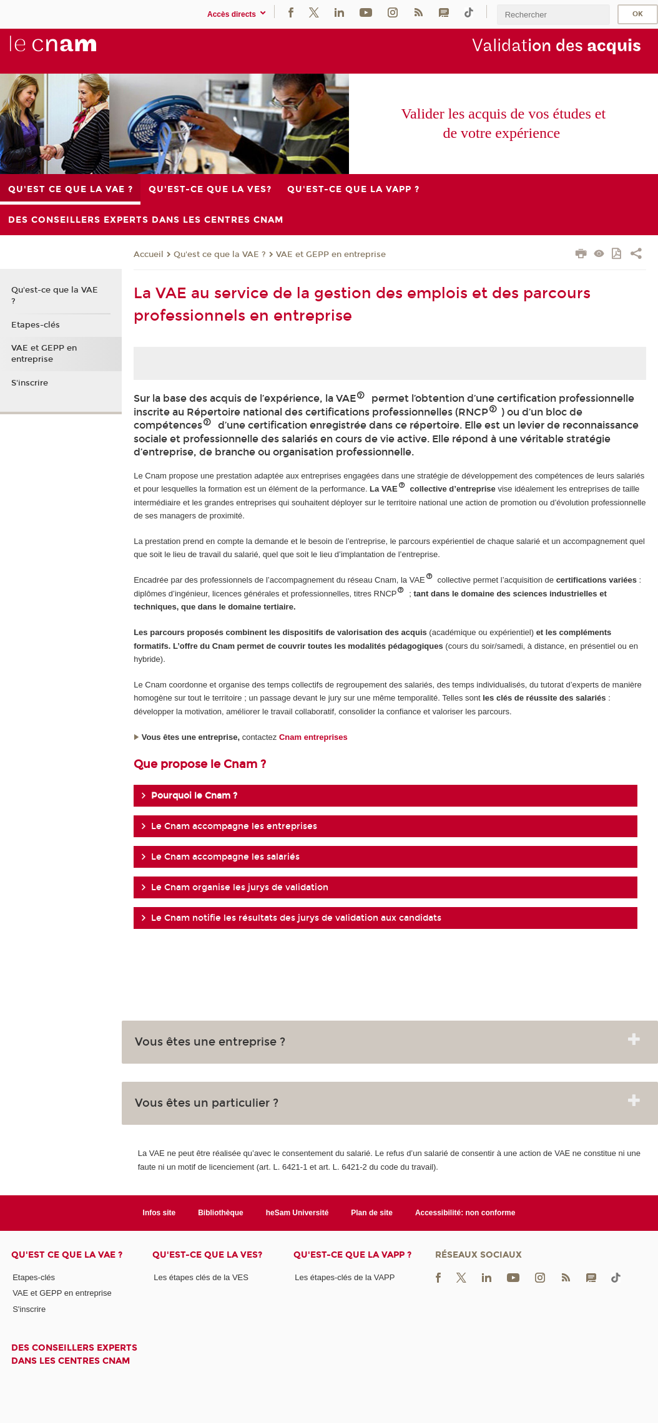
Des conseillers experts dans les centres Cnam (74, 1354)
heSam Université (297, 1212)
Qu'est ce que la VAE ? (220, 255)
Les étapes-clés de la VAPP (345, 1277)
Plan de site (372, 1212)
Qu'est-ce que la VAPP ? (352, 1255)
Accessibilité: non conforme (465, 1212)
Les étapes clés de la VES (201, 1277)
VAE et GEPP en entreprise (331, 255)
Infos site (159, 1212)
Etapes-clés (35, 325)
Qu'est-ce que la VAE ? (54, 295)
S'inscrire (29, 383)
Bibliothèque (220, 1212)
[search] (553, 14)
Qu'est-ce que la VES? (207, 1255)
